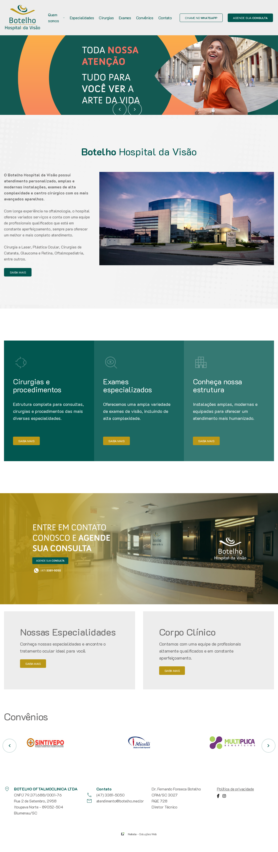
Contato (165, 17)
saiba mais (18, 272)
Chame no (201, 18)
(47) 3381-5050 (105, 795)
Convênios (144, 17)
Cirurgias (106, 17)
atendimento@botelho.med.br (115, 801)
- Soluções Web (142, 834)
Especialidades (82, 17)
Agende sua (250, 18)
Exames (125, 17)
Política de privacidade (235, 788)
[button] (120, 109)
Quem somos (56, 17)
